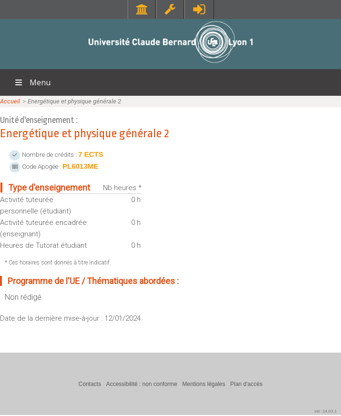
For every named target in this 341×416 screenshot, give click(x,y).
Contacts (90, 384)
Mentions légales (203, 384)
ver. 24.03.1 (325, 411)
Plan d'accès (246, 384)
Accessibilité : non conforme (141, 384)
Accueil (10, 101)
